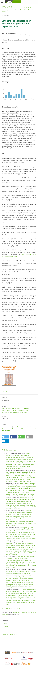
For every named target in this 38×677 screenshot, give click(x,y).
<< (2, 608)
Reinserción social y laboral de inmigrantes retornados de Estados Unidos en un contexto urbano (20, 499)
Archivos (9, 6)
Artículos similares (9, 450)
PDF (5, 391)
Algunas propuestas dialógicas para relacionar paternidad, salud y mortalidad (18, 455)
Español (5, 626)
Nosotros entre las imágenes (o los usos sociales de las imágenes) (21, 557)
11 (16, 608)
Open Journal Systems (10, 634)
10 (14, 608)
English (5, 623)
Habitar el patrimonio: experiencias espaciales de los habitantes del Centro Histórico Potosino (19, 512)
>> (19, 608)
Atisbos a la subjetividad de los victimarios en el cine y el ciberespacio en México (19, 543)
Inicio (3, 6)
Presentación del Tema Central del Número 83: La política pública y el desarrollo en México (20, 529)
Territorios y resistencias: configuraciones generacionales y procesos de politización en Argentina (20, 485)
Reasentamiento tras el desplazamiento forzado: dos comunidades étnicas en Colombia (21, 572)
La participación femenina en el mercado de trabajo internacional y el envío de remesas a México (21, 591)
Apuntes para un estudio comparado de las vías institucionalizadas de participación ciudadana (20, 473)
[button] (5, 436)
